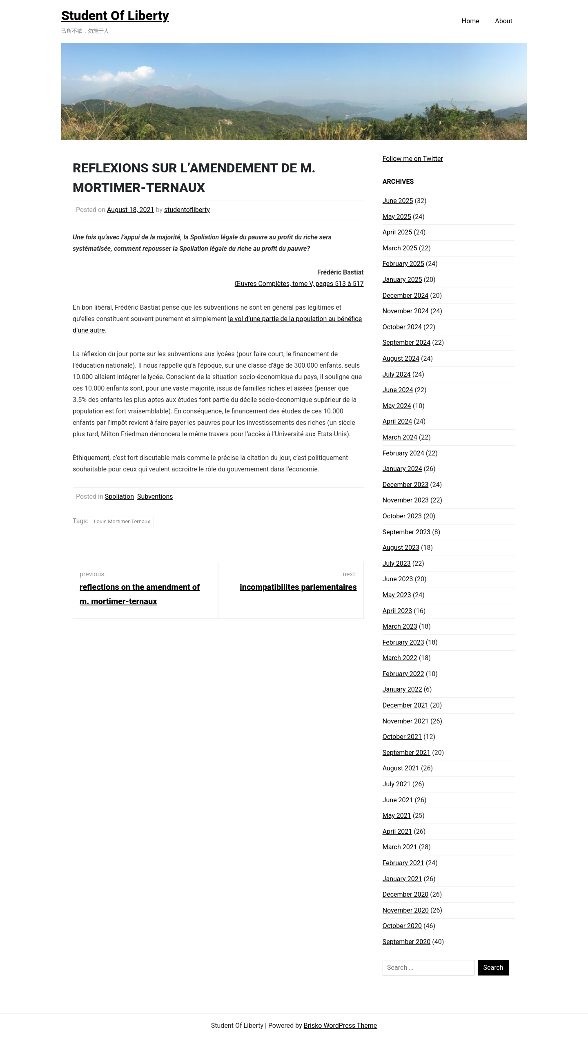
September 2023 (407, 532)
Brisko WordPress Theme (340, 1025)
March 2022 (400, 658)
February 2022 (403, 674)
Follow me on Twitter (413, 159)
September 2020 (407, 942)
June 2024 (398, 390)
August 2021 (401, 768)
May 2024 (397, 406)
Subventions (155, 496)
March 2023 (400, 626)
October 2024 (402, 327)
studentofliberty (187, 210)
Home (470, 21)
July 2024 (397, 374)
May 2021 (397, 815)
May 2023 (397, 595)
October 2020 (402, 926)
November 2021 (406, 721)
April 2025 (397, 232)
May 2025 (397, 217)
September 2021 (407, 753)
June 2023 (398, 579)
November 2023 (406, 500)
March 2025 (400, 248)
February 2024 (403, 453)
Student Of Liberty (115, 15)
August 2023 (401, 547)
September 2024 (407, 342)
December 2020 (406, 894)
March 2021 (400, 847)
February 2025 (403, 264)
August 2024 (401, 358)
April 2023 (397, 611)
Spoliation (119, 496)
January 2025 (402, 279)
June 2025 (398, 201)
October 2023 (402, 516)
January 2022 (402, 689)
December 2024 (406, 295)
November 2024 (406, 311)
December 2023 (406, 485)
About (503, 21)
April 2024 (397, 421)
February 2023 (403, 642)
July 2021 (397, 784)
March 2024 (400, 437)
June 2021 (398, 800)
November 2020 (406, 910)
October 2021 (402, 737)
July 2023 (397, 563)
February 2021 (403, 863)
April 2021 (397, 831)
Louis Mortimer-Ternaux (122, 521)
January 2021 (402, 879)
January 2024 (402, 469)
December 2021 (406, 705)
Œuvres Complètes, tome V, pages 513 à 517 (299, 284)
